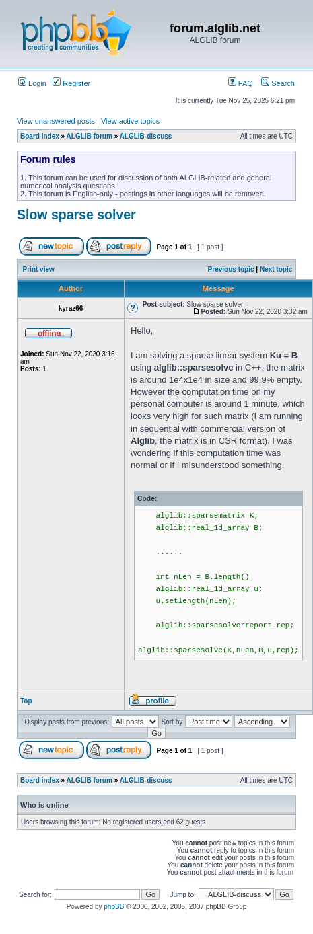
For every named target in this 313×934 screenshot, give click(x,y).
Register (71, 83)
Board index (39, 136)
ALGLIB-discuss (146, 136)
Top (26, 701)
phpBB (114, 906)
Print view (39, 269)
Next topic (276, 269)
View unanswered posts (56, 121)
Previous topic (231, 269)
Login (32, 83)
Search (278, 83)
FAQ (240, 83)
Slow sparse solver (76, 214)
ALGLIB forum (89, 136)
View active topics (130, 121)
